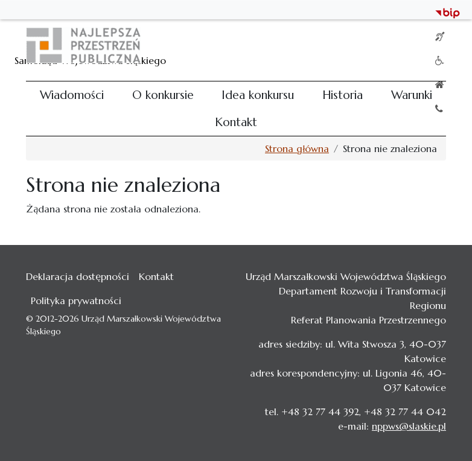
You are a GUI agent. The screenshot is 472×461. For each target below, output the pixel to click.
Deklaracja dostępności (77, 276)
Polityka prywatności (76, 300)
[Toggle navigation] (429, 45)
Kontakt (236, 122)
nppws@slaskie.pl (409, 426)
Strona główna (297, 148)
